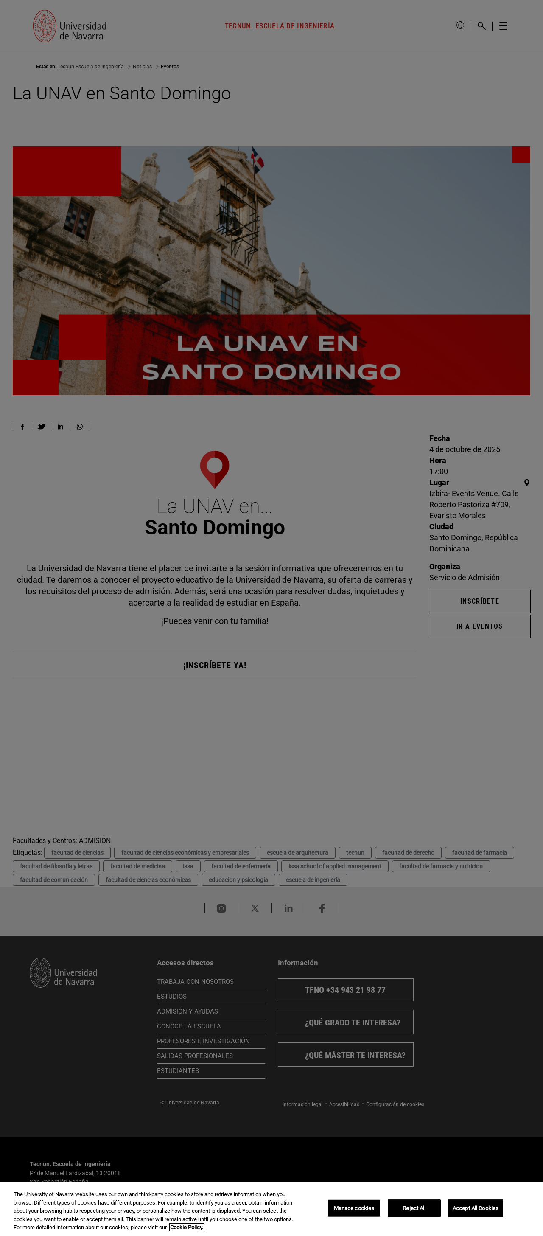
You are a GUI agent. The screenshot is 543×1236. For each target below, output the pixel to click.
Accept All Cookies (475, 1208)
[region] (271, 1209)
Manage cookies (354, 1208)
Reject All (414, 1208)
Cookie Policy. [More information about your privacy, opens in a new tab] (186, 1227)
